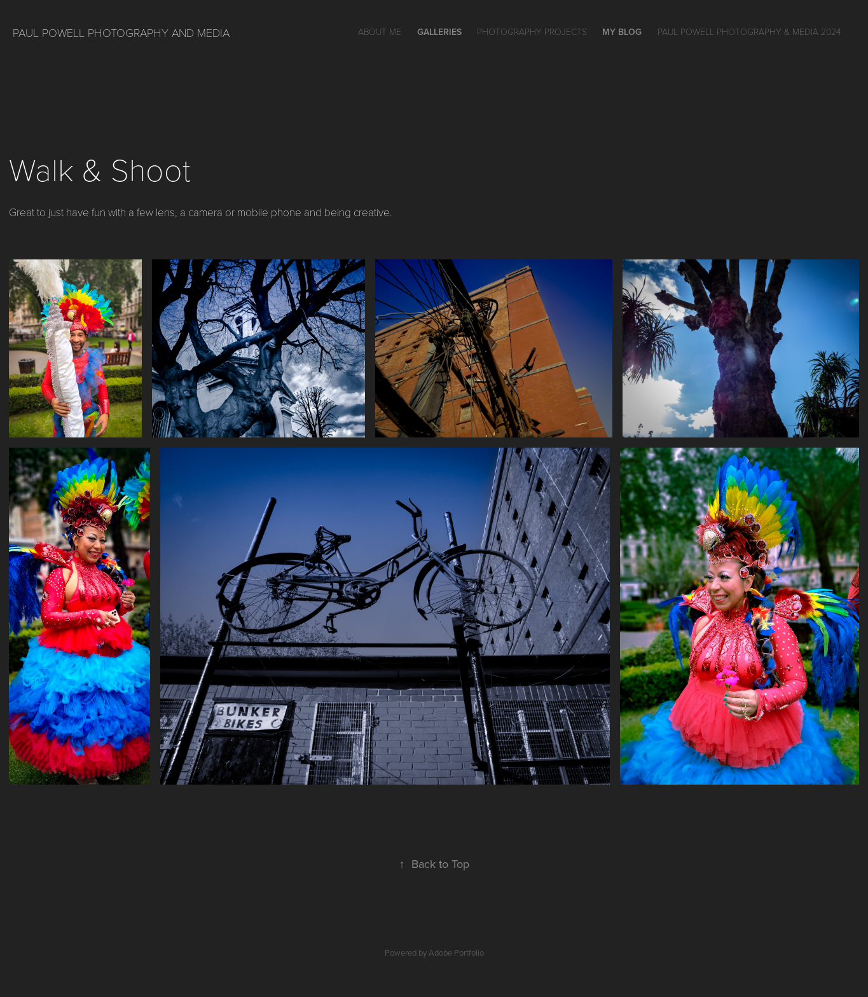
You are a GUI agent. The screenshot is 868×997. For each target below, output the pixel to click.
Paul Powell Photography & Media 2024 (749, 31)
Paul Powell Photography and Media (121, 32)
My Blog (622, 31)
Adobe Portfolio (456, 952)
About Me (379, 31)
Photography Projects (532, 31)
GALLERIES (439, 31)
